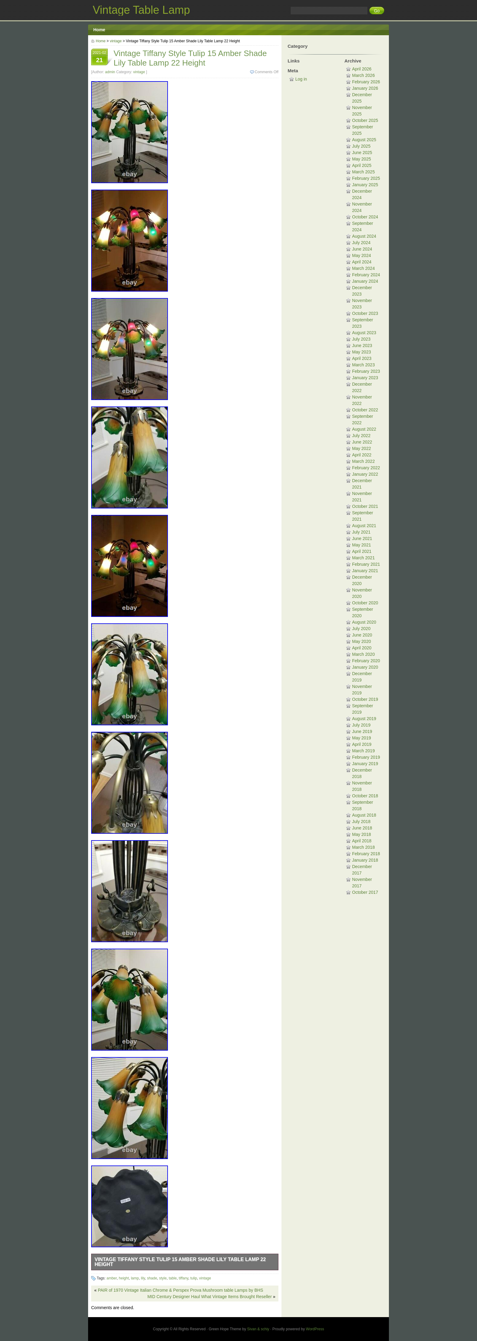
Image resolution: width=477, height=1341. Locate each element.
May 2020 (361, 641)
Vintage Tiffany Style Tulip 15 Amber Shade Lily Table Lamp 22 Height (180, 1262)
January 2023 (365, 377)
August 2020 (364, 622)
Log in (301, 79)
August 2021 (364, 525)
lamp (135, 1278)
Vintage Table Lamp (141, 10)
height (124, 1278)
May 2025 (361, 159)
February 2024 (366, 274)
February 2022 (366, 467)
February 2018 (366, 853)
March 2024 (363, 268)
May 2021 (361, 544)
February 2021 (366, 564)
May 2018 (361, 834)
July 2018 (361, 821)
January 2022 (365, 474)
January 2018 (365, 860)
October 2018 (365, 795)
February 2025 (366, 178)
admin (110, 72)
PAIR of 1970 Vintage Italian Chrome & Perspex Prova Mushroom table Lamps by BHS (180, 1290)
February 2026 (366, 81)
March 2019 (363, 750)
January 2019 (365, 763)
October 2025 (365, 120)
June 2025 (362, 152)
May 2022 (361, 448)
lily (143, 1278)
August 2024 (364, 236)
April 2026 (361, 68)
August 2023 (364, 332)
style (163, 1278)
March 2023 (363, 364)
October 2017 (365, 892)
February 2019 (366, 757)
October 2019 (365, 699)
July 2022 (361, 435)
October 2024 (365, 216)
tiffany (183, 1278)
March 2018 (363, 847)
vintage (116, 41)
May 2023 (361, 351)
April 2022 (361, 454)
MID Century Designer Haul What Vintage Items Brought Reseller (209, 1296)
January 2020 (365, 667)
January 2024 (365, 281)
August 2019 (364, 718)
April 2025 (361, 165)
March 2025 (363, 171)
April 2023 (361, 358)
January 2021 (365, 570)
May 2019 (361, 737)
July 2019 (361, 725)
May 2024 (361, 255)
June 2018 (362, 827)
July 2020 (361, 628)
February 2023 (366, 371)
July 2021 (361, 532)
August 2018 (364, 815)
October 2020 (365, 602)
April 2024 (361, 261)
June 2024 (362, 249)
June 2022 (362, 442)
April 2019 (361, 744)
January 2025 (365, 184)
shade (152, 1278)
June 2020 (362, 635)
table (173, 1278)
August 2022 (364, 429)
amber (112, 1278)
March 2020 (363, 654)
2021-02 (99, 58)
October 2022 (365, 409)
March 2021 (363, 557)
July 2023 (361, 339)
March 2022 (363, 461)
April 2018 (361, 840)
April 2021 (361, 551)
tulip (193, 1278)
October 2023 (365, 313)
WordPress (315, 1329)
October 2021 (365, 506)
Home (99, 29)
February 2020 (366, 660)
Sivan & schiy (258, 1329)
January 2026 (365, 88)
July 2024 (361, 242)
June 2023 (362, 345)
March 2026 (363, 75)
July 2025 (361, 146)
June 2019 (362, 731)
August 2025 (364, 139)
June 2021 (362, 538)
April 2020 (361, 647)
